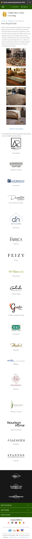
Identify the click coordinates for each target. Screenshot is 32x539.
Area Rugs (10, 21)
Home (3, 21)
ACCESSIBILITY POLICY (23, 537)
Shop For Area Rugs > (17, 129)
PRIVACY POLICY (13, 537)
